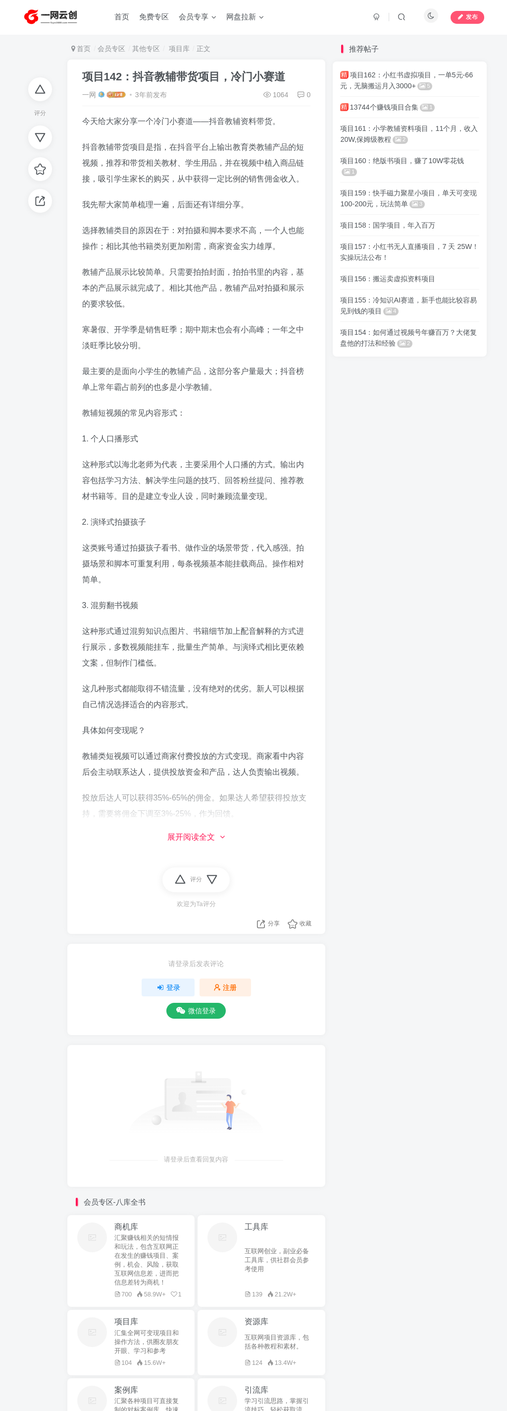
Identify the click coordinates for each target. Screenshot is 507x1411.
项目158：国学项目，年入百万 (387, 225)
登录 (168, 987)
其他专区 (146, 49)
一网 (89, 95)
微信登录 (196, 1011)
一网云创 (189, 1339)
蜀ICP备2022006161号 (294, 1352)
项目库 (178, 49)
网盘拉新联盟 (175, 1352)
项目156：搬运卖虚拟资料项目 (387, 279)
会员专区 (111, 49)
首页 (81, 49)
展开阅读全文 (196, 837)
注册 (225, 987)
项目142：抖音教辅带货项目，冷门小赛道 (184, 76)
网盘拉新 (152, 1339)
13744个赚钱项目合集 (387, 107)
